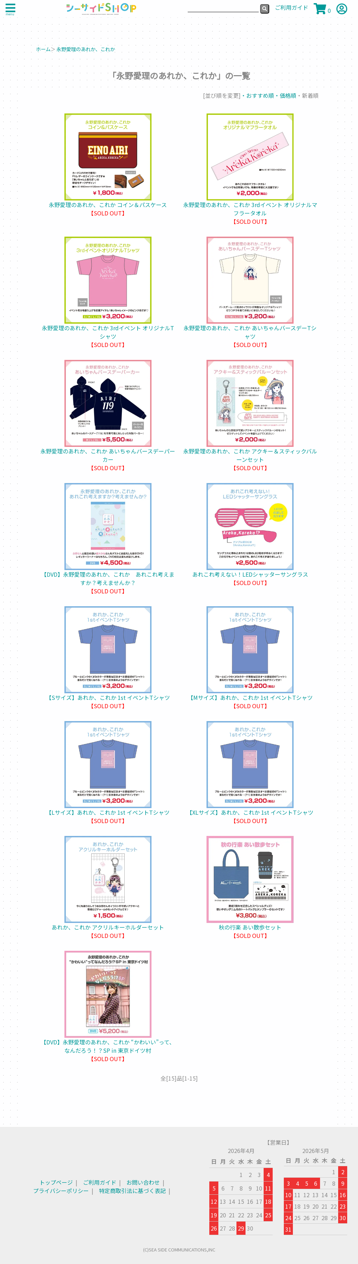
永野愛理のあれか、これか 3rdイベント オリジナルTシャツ (108, 332)
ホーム (43, 49)
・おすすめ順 (257, 95)
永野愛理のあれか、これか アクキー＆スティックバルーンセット (250, 455)
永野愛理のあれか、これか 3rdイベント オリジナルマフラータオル (250, 208)
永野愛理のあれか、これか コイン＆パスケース (108, 204)
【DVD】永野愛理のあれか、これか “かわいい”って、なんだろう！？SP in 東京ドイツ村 (108, 1046)
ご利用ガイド (99, 1182)
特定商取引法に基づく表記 (132, 1190)
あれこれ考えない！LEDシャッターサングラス (250, 574)
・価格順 (285, 95)
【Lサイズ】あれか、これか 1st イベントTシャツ (108, 812)
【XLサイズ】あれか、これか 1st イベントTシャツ (250, 812)
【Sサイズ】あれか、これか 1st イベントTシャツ (108, 697)
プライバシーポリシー (61, 1190)
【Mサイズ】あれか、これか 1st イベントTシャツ (250, 697)
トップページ (56, 1182)
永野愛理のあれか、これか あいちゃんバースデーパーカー (107, 455)
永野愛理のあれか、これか (85, 49)
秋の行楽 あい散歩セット (250, 927)
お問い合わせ (143, 1182)
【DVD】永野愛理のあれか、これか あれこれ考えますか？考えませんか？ (107, 578)
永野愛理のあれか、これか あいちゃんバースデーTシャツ (250, 332)
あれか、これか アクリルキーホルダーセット (108, 927)
